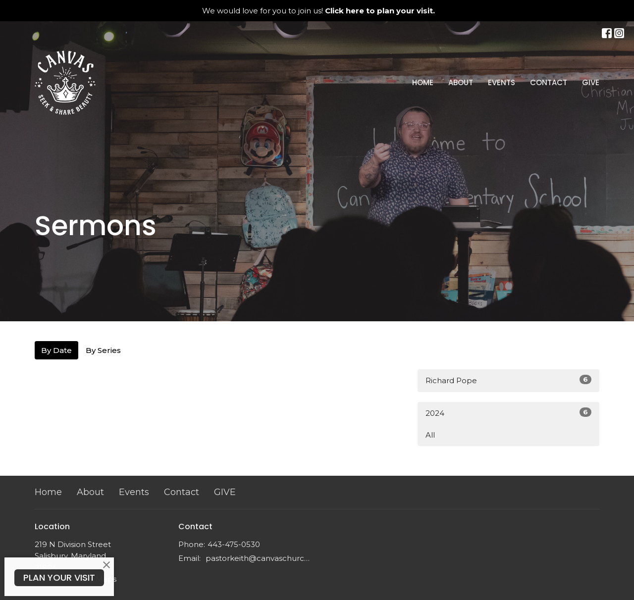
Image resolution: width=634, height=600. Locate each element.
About (460, 82)
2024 (508, 412)
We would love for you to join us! (318, 10)
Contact (548, 82)
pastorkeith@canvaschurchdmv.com (259, 558)
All (430, 435)
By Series (103, 350)
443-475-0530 (234, 544)
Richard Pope (508, 380)
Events (501, 82)
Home (422, 82)
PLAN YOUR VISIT (59, 577)
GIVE (590, 82)
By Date (56, 350)
